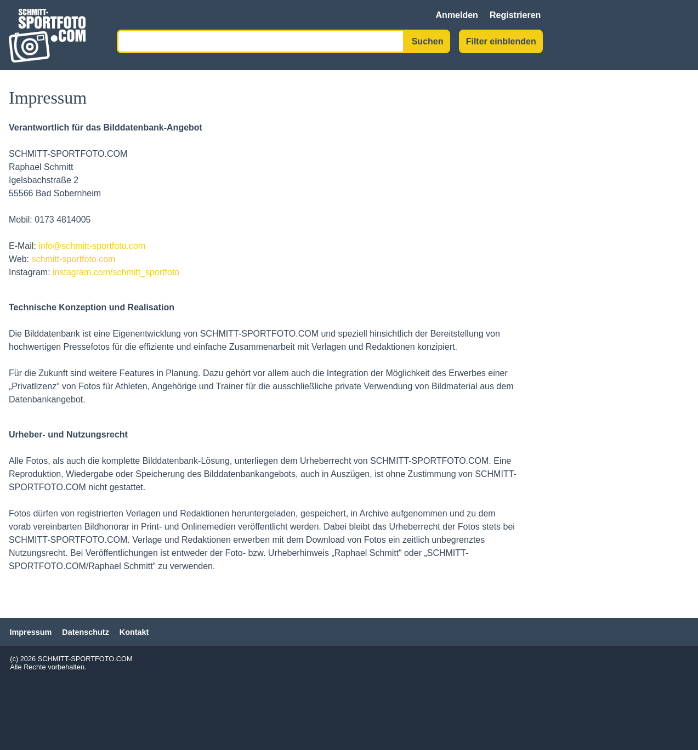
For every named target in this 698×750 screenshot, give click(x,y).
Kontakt (134, 632)
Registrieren (515, 15)
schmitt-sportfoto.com (74, 259)
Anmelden (457, 15)
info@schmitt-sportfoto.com (91, 246)
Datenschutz (85, 632)
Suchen (428, 41)
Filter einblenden (501, 41)
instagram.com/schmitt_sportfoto (116, 272)
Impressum (31, 632)
